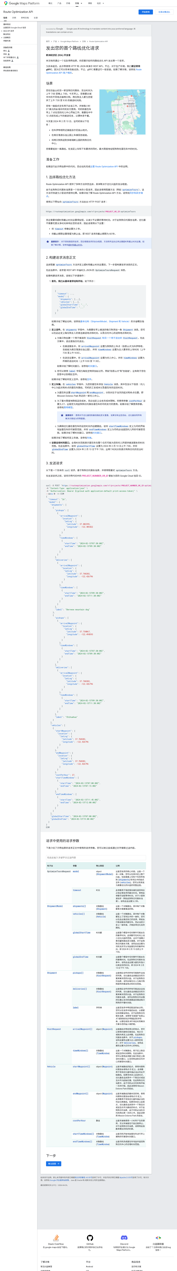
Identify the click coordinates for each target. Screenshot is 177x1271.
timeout (77, 890)
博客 (90, 3)
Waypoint (107, 1029)
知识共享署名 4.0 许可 (83, 1177)
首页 (48, 41)
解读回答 (54, 1163)
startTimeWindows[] (83, 1133)
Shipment (101, 909)
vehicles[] (79, 914)
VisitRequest (103, 975)
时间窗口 (92, 366)
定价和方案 (136, 1266)
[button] (18, 31)
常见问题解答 (46, 1266)
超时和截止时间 (75, 245)
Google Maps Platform (69, 41)
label (76, 1007)
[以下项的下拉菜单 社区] (104, 3)
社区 (99, 3)
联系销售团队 (164, 12)
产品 (59, 3)
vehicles (125, 882)
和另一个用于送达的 (112, 338)
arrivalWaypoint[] (82, 1029)
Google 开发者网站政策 (59, 1180)
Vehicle (101, 916)
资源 (36, 18)
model (76, 871)
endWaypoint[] (80, 1093)
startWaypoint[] (81, 1066)
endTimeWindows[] (82, 1141)
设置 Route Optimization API (104, 166)
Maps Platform (24, 3)
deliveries (130, 1043)
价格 (68, 3)
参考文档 (25, 18)
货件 (89, 379)
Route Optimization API (18, 12)
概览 (50, 3)
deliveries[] (80, 988)
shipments (124, 879)
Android (89, 1266)
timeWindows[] (80, 1050)
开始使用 (146, 12)
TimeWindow (103, 1053)
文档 (84, 41)
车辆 (89, 437)
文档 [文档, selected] (77, 3)
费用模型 (68, 407)
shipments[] (79, 906)
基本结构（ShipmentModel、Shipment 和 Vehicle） (105, 321)
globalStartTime (81, 932)
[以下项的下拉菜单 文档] (82, 3)
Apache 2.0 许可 (126, 1177)
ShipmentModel (104, 874)
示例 (14, 18)
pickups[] (78, 973)
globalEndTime (80, 957)
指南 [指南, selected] (5, 18)
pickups (138, 1037)
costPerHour (79, 1120)
